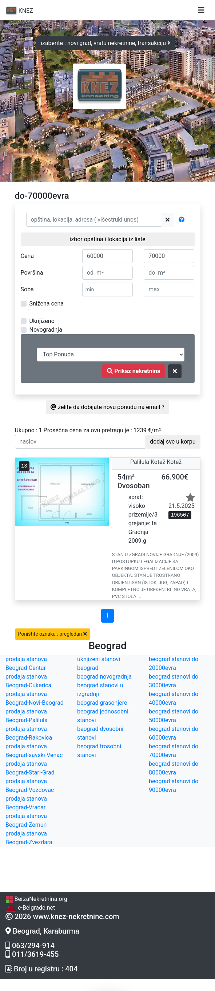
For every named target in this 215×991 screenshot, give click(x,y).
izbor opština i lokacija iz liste (107, 239)
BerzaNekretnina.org (36, 898)
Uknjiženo (42, 320)
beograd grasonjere (102, 702)
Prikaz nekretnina (133, 371)
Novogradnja (45, 329)
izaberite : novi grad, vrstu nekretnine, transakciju (105, 43)
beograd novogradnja (104, 676)
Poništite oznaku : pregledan (52, 634)
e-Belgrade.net (30, 907)
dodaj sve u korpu (172, 441)
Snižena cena (46, 303)
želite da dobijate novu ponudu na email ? (107, 407)
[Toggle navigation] (201, 10)
